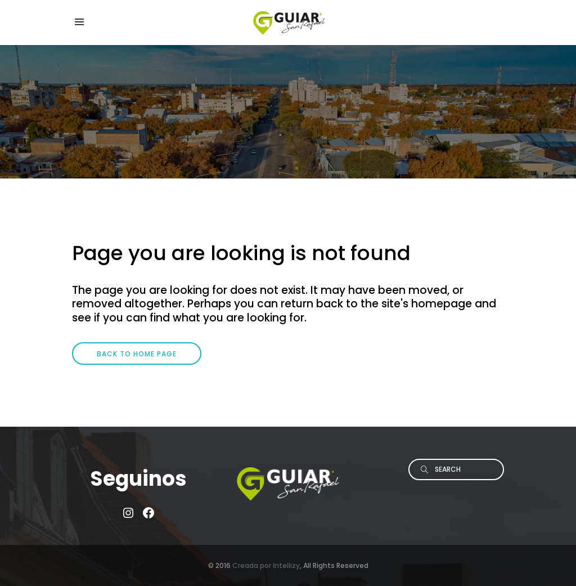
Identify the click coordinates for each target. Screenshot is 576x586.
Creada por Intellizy (266, 565)
